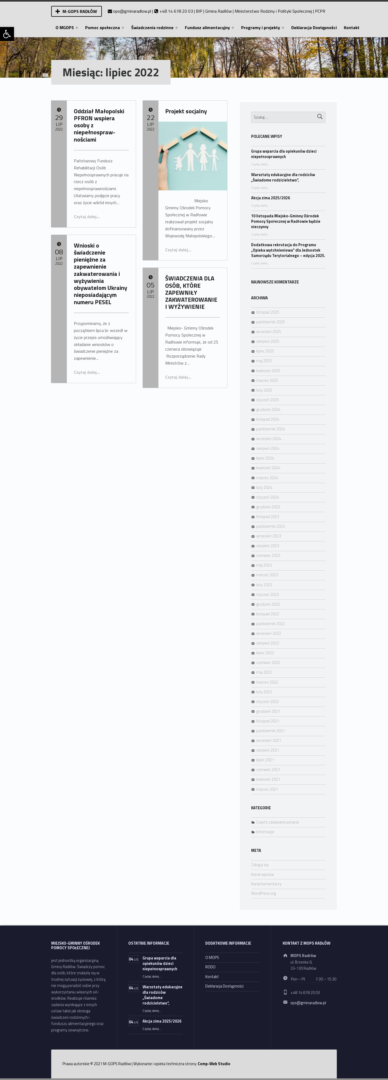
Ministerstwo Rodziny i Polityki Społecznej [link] (273, 11)
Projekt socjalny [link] (186, 111)
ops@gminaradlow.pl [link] (132, 11)
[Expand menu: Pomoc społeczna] (123, 27)
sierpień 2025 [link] (267, 341)
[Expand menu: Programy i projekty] (283, 27)
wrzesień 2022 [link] (268, 633)
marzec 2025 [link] (267, 380)
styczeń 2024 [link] (267, 497)
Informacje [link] (265, 832)
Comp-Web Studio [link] (214, 1064)
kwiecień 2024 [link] (268, 468)
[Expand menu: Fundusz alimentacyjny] (232, 27)
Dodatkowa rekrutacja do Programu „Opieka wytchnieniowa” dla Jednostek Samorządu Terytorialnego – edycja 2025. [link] (288, 250)
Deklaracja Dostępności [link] (314, 27)
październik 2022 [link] (270, 624)
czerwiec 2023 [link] (268, 555)
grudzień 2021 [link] (268, 711)
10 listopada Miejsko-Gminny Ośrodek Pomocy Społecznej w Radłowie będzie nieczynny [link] (285, 221)
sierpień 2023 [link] (267, 546)
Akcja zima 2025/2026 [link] (270, 198)
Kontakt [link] (351, 27)
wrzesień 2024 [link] (268, 439)
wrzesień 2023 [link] (268, 536)
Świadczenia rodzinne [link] (152, 27)
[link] (7, 34)
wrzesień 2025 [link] (268, 332)
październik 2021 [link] (270, 731)
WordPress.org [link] (263, 893)
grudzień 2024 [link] (268, 410)
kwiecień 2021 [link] (268, 779)
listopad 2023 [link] (267, 517)
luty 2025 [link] (264, 390)
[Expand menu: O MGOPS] (76, 27)
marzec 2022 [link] (267, 682)
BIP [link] (199, 11)
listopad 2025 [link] (267, 312)
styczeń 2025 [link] (267, 400)
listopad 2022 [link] (267, 614)
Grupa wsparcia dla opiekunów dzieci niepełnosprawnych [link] (284, 154)
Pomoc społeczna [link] (102, 27)
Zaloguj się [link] (259, 865)
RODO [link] (210, 967)
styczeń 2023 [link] (267, 595)
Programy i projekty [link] (260, 27)
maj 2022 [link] (264, 672)
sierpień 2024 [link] (267, 448)
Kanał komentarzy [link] (266, 884)
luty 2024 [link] (264, 488)
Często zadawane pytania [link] (277, 822)
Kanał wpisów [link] (262, 874)
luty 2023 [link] (264, 585)
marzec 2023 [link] (267, 575)
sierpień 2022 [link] (267, 643)
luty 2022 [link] (264, 692)
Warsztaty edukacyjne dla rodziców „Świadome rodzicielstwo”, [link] (283, 177)
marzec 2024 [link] (267, 478)
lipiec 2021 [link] (265, 760)
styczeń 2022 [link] (267, 702)
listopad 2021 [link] (267, 721)
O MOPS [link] (212, 958)
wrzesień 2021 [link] (268, 740)
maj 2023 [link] (264, 565)
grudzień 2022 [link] (268, 604)
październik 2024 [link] (270, 429)
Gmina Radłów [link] (218, 11)
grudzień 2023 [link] (268, 507)
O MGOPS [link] (65, 27)
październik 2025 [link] (270, 322)
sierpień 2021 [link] (267, 750)
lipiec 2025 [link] (265, 351)
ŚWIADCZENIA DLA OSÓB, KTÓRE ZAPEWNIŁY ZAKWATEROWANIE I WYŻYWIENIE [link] (191, 292)
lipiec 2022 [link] (265, 653)
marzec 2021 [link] (267, 789)
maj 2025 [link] (264, 361)
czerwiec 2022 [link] (268, 663)
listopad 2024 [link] (267, 419)
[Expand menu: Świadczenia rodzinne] (176, 27)
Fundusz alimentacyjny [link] (207, 27)
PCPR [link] (320, 11)
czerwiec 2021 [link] (268, 770)
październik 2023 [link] (270, 526)
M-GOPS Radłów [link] (80, 11)
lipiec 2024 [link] (265, 458)
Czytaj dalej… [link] (87, 216)
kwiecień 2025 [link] (268, 371)
